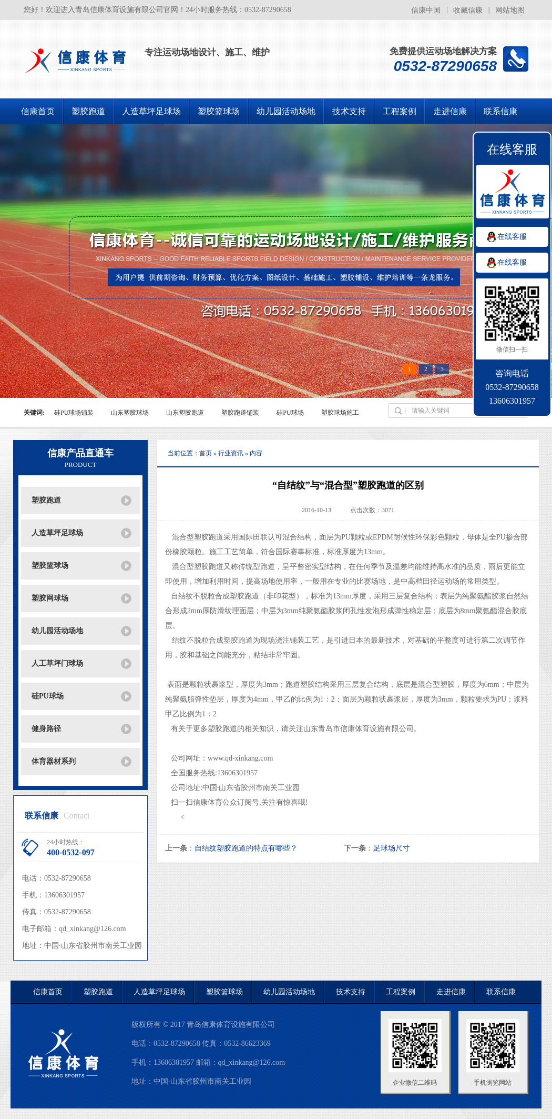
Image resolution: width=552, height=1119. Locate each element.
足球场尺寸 (391, 848)
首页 (205, 453)
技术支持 (349, 111)
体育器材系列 (54, 761)
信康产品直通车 (80, 458)
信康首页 (38, 111)
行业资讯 (230, 453)
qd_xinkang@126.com (92, 929)
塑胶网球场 (50, 598)
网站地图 (510, 10)
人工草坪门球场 (57, 663)
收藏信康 (468, 10)
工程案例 (399, 111)
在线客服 (512, 237)
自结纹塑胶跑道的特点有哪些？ (246, 848)
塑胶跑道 (88, 111)
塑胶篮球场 (219, 111)
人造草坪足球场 (151, 111)
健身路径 (46, 729)
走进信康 (450, 111)
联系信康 (500, 111)
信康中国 (426, 10)
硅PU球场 (48, 696)
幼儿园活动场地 (286, 111)
